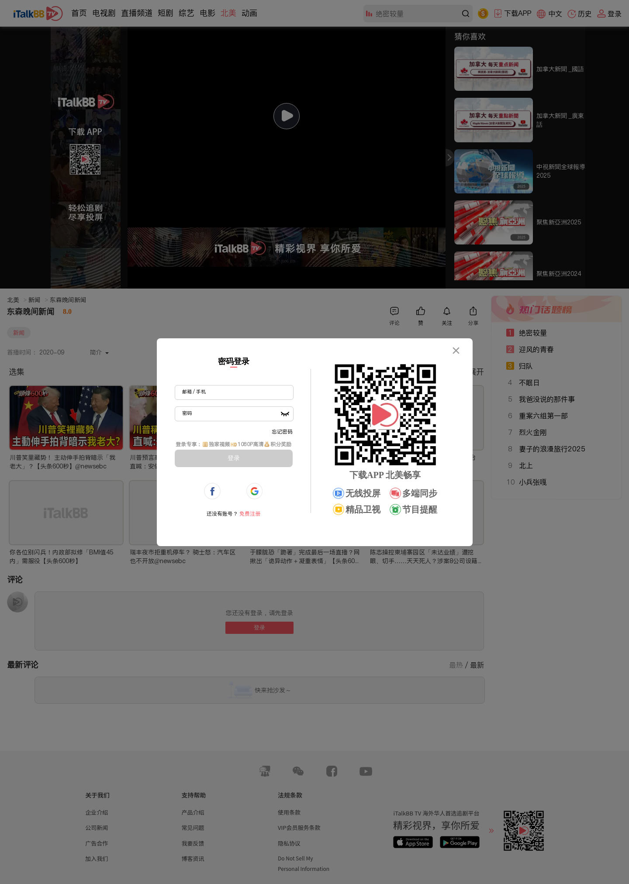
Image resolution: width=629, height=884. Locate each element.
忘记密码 (282, 431)
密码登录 (233, 361)
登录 (234, 457)
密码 (187, 412)
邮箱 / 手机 (194, 391)
